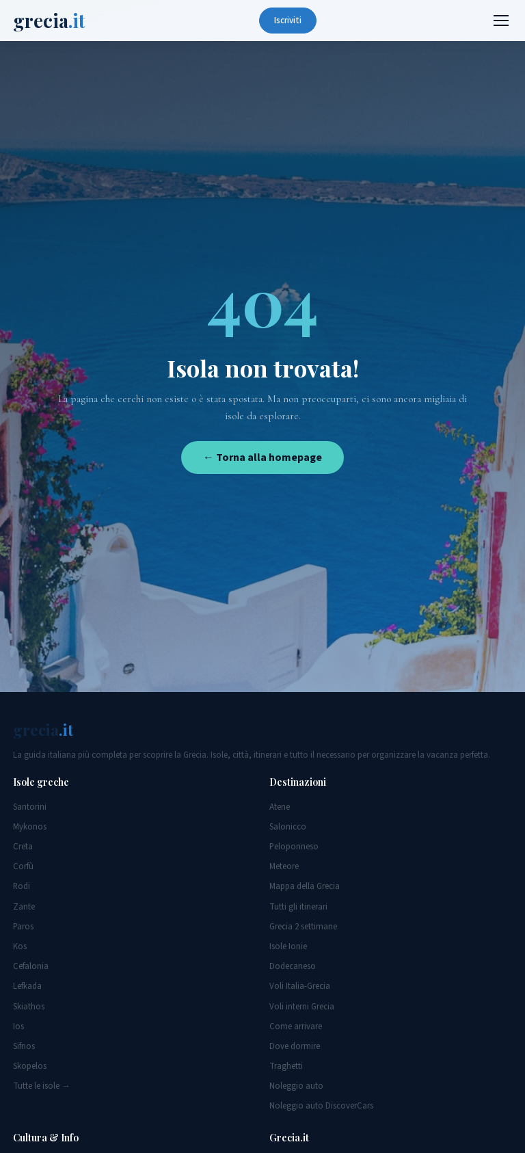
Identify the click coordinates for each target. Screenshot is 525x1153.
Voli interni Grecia (301, 1006)
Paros (23, 926)
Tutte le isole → (41, 1086)
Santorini (29, 807)
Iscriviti (287, 20)
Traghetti (286, 1066)
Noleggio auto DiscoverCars (321, 1106)
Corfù (23, 866)
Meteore (284, 866)
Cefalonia (31, 966)
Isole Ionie (288, 946)
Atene (279, 807)
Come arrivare (295, 1026)
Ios (18, 1026)
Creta (23, 846)
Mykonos (29, 827)
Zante (24, 907)
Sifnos (24, 1046)
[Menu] (501, 20)
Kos (20, 946)
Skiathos (28, 1006)
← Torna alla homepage (262, 457)
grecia (49, 20)
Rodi (21, 886)
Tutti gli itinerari (298, 907)
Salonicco (287, 827)
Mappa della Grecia (304, 886)
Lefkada (27, 986)
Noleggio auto (296, 1086)
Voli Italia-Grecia (299, 986)
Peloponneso (294, 846)
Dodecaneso (292, 966)
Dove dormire (294, 1046)
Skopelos (29, 1066)
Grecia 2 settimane (303, 926)
